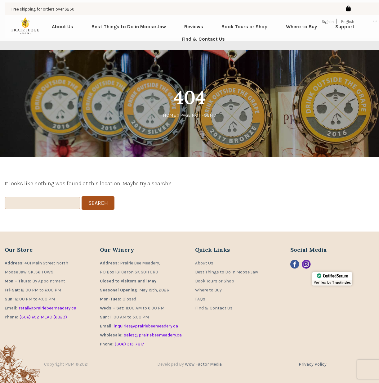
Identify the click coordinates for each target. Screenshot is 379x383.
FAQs (200, 299)
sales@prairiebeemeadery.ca (153, 335)
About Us (57, 31)
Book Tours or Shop (239, 31)
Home (169, 115)
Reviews (188, 31)
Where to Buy (296, 31)
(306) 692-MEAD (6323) (43, 317)
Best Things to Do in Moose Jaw (124, 31)
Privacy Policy (313, 364)
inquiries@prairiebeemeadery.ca (146, 326)
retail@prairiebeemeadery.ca (47, 308)
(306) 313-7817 (129, 344)
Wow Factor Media (203, 364)
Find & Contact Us (198, 43)
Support (340, 31)
